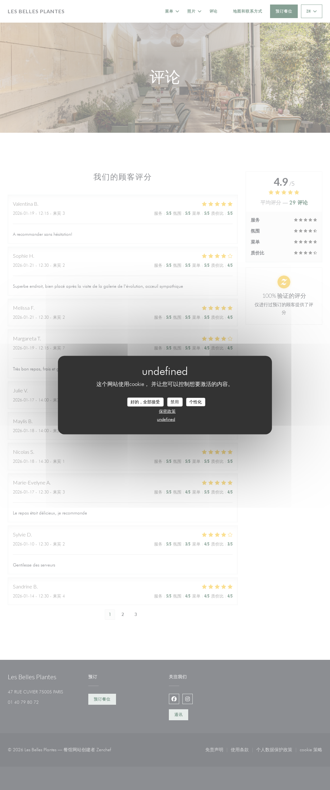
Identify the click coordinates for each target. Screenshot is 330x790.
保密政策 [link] (167, 410)
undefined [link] (166, 418)
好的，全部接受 (145, 401)
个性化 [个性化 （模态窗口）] (195, 401)
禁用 (174, 401)
